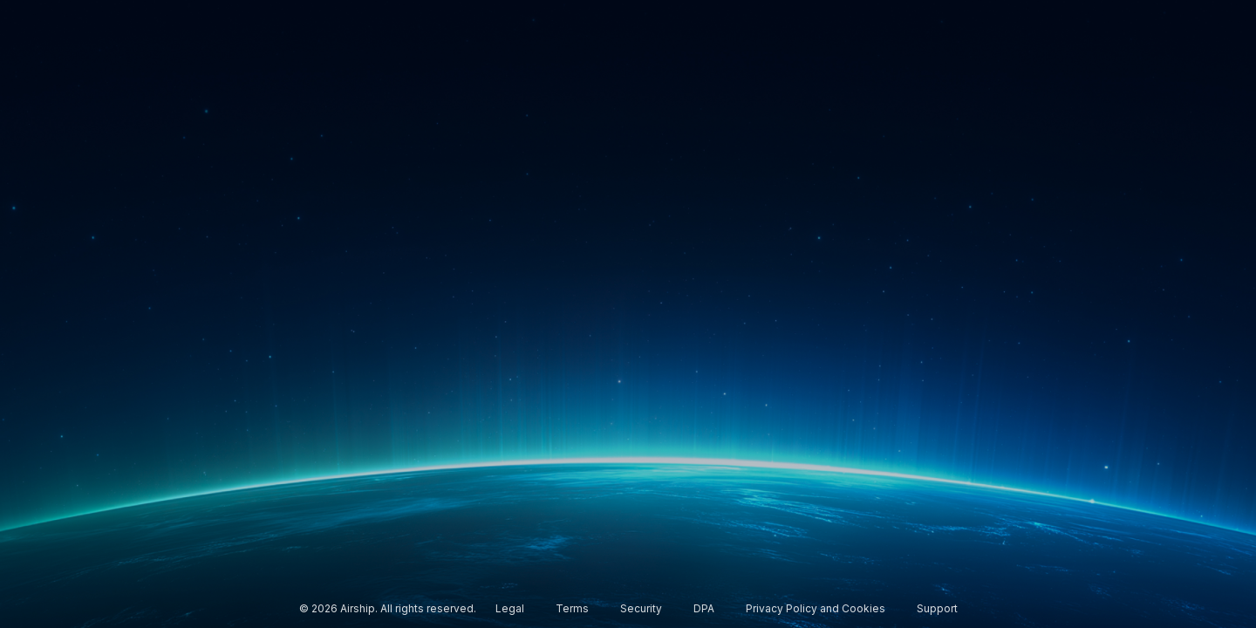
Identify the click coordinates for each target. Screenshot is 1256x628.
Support (937, 608)
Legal (509, 608)
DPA (703, 608)
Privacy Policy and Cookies (815, 608)
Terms (572, 608)
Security (641, 608)
